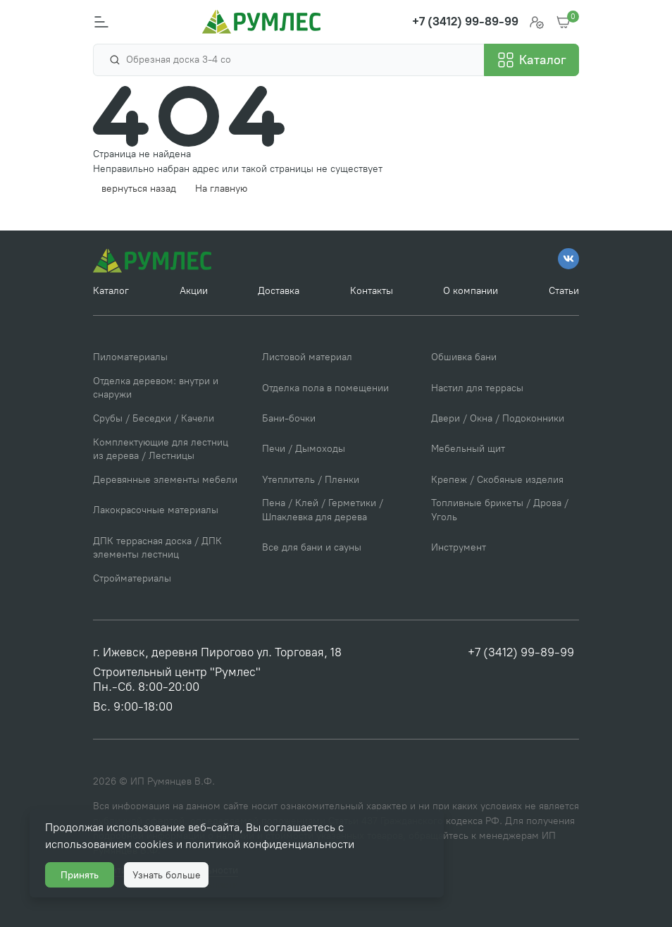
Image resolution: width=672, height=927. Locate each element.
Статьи (564, 291)
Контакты (371, 291)
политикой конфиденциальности (269, 844)
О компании (470, 291)
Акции (194, 291)
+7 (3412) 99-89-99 (521, 652)
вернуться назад (138, 189)
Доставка (278, 291)
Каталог (111, 291)
